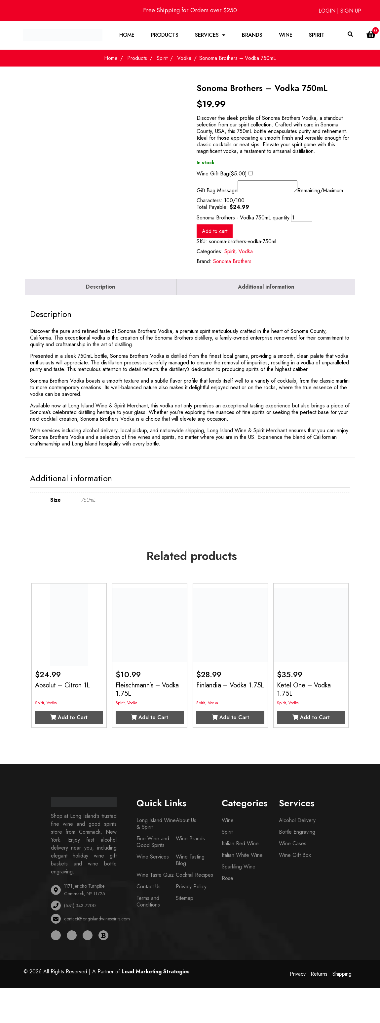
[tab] (101, 289)
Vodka (184, 59)
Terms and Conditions (148, 904)
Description (100, 289)
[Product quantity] (301, 220)
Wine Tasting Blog (190, 863)
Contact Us (148, 889)
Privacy (298, 976)
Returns (319, 976)
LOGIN (328, 11)
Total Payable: (212, 210)
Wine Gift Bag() (222, 174)
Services (207, 35)
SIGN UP (350, 11)
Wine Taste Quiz (155, 877)
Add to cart (214, 234)
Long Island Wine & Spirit (156, 826)
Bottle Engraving (297, 834)
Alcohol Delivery (297, 823)
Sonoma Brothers (232, 264)
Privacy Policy (191, 889)
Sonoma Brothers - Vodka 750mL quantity (243, 220)
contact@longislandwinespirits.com (97, 921)
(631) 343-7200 (80, 908)
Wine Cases (292, 846)
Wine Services (152, 859)
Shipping (342, 976)
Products (165, 35)
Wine (286, 35)
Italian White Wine (242, 857)
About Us (186, 823)
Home (127, 35)
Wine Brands (190, 841)
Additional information (266, 289)
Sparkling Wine (238, 869)
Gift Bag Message (217, 193)
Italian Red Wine (240, 846)
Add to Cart (69, 720)
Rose (227, 881)
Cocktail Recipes (194, 877)
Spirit (317, 35)
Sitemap (184, 901)
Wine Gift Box (295, 857)
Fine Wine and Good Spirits (152, 844)
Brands (252, 35)
